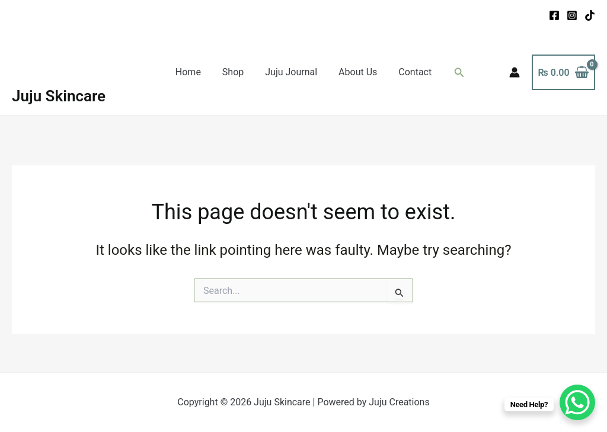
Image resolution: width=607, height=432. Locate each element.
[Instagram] (572, 15)
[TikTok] (589, 15)
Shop (235, 72)
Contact (410, 72)
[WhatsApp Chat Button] (577, 402)
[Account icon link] (514, 72)
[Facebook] (554, 15)
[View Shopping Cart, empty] (563, 72)
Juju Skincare (59, 96)
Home (193, 72)
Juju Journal (291, 72)
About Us (355, 72)
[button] (453, 72)
